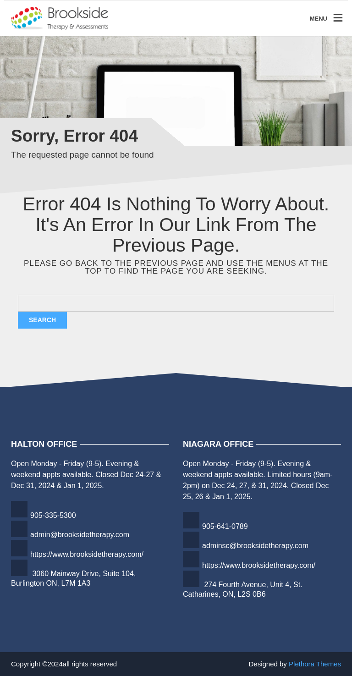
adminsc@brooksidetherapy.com (255, 546)
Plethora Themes (315, 664)
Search (42, 320)
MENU (318, 18)
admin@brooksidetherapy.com (79, 535)
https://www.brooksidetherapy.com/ (86, 554)
